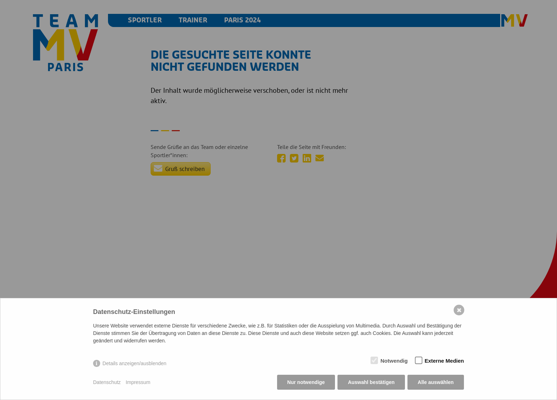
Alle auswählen (436, 382)
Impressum (138, 382)
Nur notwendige (306, 382)
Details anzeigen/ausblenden (135, 363)
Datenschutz (107, 382)
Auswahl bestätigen (371, 382)
